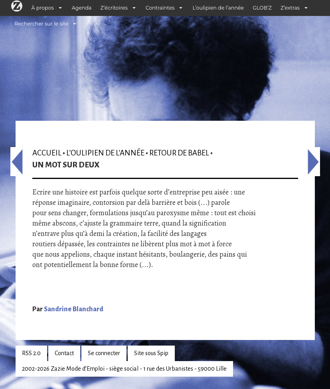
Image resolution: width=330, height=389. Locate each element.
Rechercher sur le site (41, 24)
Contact (64, 353)
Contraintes (160, 8)
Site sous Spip (151, 353)
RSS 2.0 (31, 353)
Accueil (46, 153)
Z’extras (290, 8)
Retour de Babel (179, 153)
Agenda (82, 8)
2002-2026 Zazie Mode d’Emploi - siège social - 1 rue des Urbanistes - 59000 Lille (124, 368)
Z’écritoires (114, 8)
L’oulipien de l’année (218, 8)
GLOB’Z (262, 8)
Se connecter (104, 353)
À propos (43, 8)
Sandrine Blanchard (73, 309)
